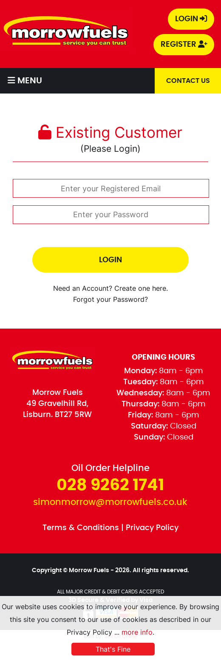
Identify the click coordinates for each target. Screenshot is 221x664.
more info (137, 632)
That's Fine (113, 649)
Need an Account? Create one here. (110, 288)
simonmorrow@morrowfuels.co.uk (110, 502)
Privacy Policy (152, 528)
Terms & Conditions (80, 528)
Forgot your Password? (110, 299)
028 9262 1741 (110, 485)
